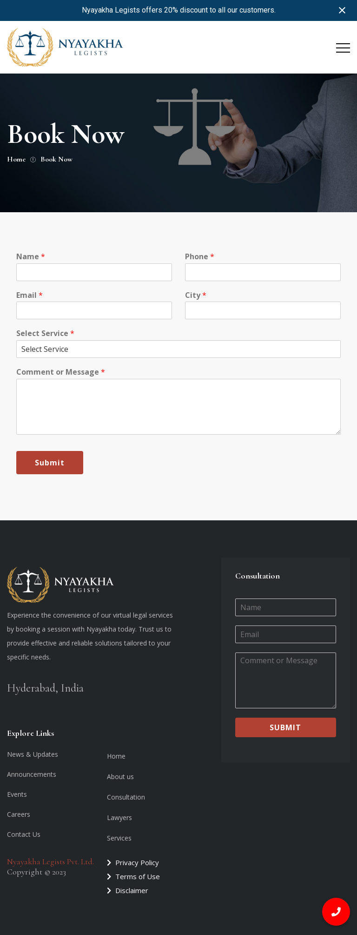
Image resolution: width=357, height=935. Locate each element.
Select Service (45, 333)
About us (120, 776)
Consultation (126, 797)
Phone (199, 257)
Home (116, 756)
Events (17, 794)
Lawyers (119, 817)
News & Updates (32, 754)
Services (119, 838)
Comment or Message (60, 372)
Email (29, 295)
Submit (50, 462)
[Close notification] (342, 10)
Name (30, 257)
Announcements (31, 774)
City (195, 295)
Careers (18, 814)
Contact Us (23, 834)
